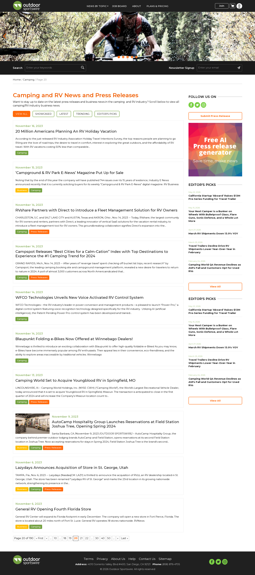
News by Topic (97, 6)
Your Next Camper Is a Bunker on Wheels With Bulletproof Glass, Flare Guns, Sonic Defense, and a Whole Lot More (214, 215)
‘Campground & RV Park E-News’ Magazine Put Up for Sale (73, 173)
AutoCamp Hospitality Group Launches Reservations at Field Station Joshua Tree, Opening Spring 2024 (111, 428)
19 (70, 542)
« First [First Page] (39, 542)
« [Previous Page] (46, 542)
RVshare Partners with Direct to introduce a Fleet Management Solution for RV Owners (93, 212)
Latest (66, 114)
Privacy (101, 559)
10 (55, 542)
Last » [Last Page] (124, 542)
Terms (86, 559)
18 (64, 542)
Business (22, 190)
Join (220, 5)
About (136, 6)
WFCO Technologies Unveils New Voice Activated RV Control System (83, 301)
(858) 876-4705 (171, 564)
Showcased (45, 114)
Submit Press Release (215, 116)
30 (97, 542)
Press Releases (39, 236)
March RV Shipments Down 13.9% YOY (211, 230)
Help (132, 559)
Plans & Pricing (157, 6)
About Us (117, 559)
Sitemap (167, 559)
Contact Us (148, 559)
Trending (87, 114)
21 (81, 542)
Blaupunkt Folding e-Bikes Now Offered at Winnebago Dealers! (78, 343)
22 (86, 542)
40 (103, 542)
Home (17, 79)
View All (22, 114)
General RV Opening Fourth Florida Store (55, 513)
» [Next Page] (117, 542)
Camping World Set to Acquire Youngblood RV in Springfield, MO (79, 385)
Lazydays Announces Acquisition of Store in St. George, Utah (74, 472)
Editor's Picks (112, 114)
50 (108, 542)
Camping (28, 79)
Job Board (119, 6)
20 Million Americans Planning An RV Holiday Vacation (69, 131)
